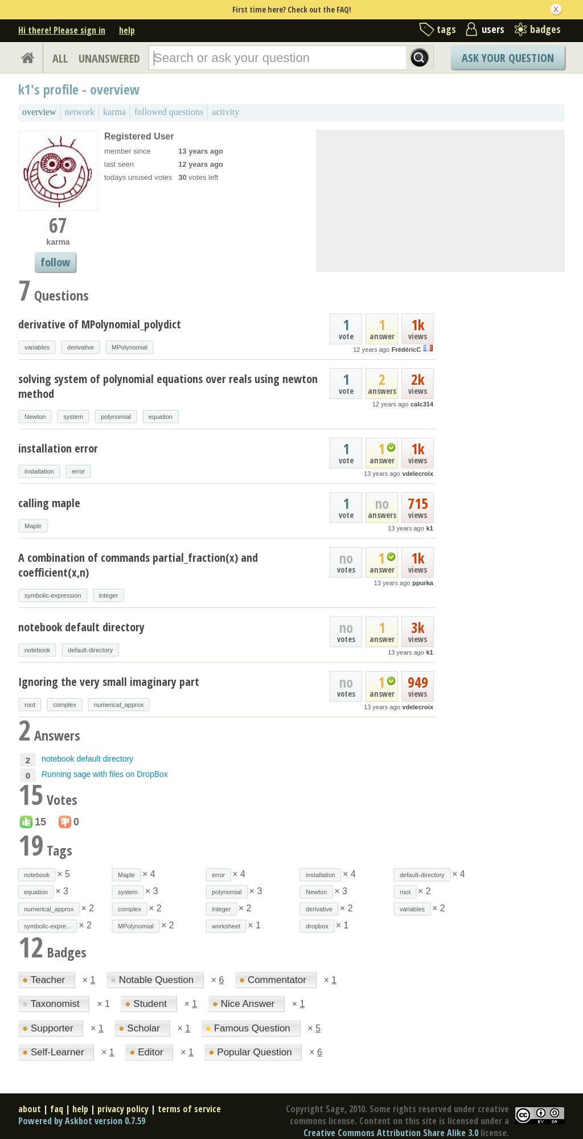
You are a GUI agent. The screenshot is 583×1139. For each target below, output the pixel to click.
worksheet (226, 926)
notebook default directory (81, 627)
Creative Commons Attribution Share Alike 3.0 (390, 1132)
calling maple (49, 503)
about (29, 1109)
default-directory (90, 650)
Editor (147, 1052)
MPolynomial (129, 347)
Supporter (49, 1028)
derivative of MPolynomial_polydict (99, 324)
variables (37, 347)
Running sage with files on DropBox (105, 774)
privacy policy (123, 1109)
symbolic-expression (52, 595)
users (493, 29)
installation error (58, 448)
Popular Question (251, 1052)
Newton (35, 416)
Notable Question (153, 979)
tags (446, 29)
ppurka (422, 582)
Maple (33, 526)
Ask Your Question (508, 57)
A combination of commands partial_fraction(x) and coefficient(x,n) (138, 565)
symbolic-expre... (47, 926)
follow (55, 262)
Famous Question (249, 1028)
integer (108, 595)
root (29, 704)
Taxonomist (52, 1003)
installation (39, 471)
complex (64, 704)
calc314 (421, 404)
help (127, 30)
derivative (80, 347)
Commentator (274, 979)
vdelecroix (418, 473)
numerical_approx (118, 704)
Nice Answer (244, 1003)
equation (161, 416)
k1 (429, 528)
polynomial (116, 416)
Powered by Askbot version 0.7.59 (81, 1121)
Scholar (140, 1028)
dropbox (317, 926)
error (78, 471)
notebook (37, 650)
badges (545, 29)
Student (147, 1003)
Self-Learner (54, 1052)
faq (56, 1109)
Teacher (45, 979)
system (73, 416)
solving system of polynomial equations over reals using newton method (168, 386)
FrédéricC (406, 349)
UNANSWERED (109, 58)
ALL (60, 58)
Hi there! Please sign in (61, 30)
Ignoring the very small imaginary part (108, 681)
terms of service (189, 1109)
